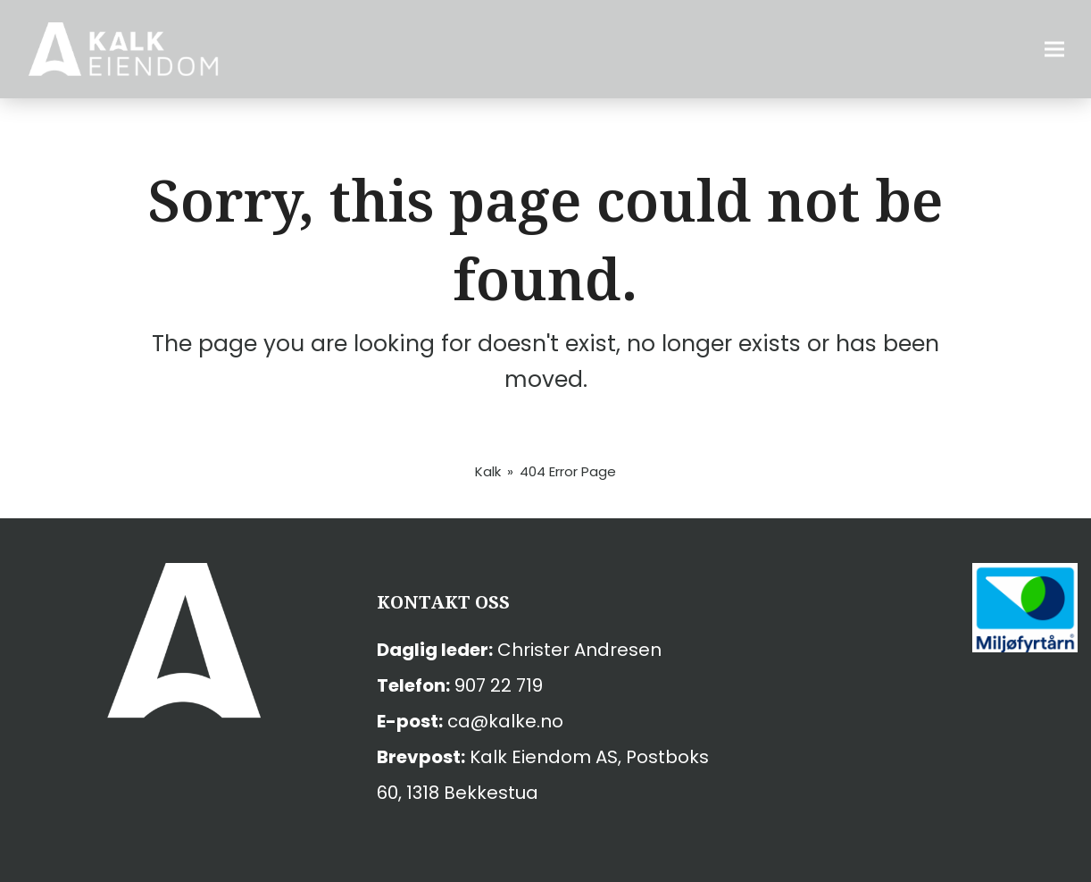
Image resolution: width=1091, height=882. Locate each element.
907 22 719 (498, 685)
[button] (1054, 49)
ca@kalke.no (505, 721)
